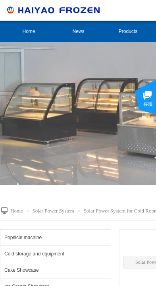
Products (128, 31)
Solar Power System (53, 211)
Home (28, 31)
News (78, 31)
